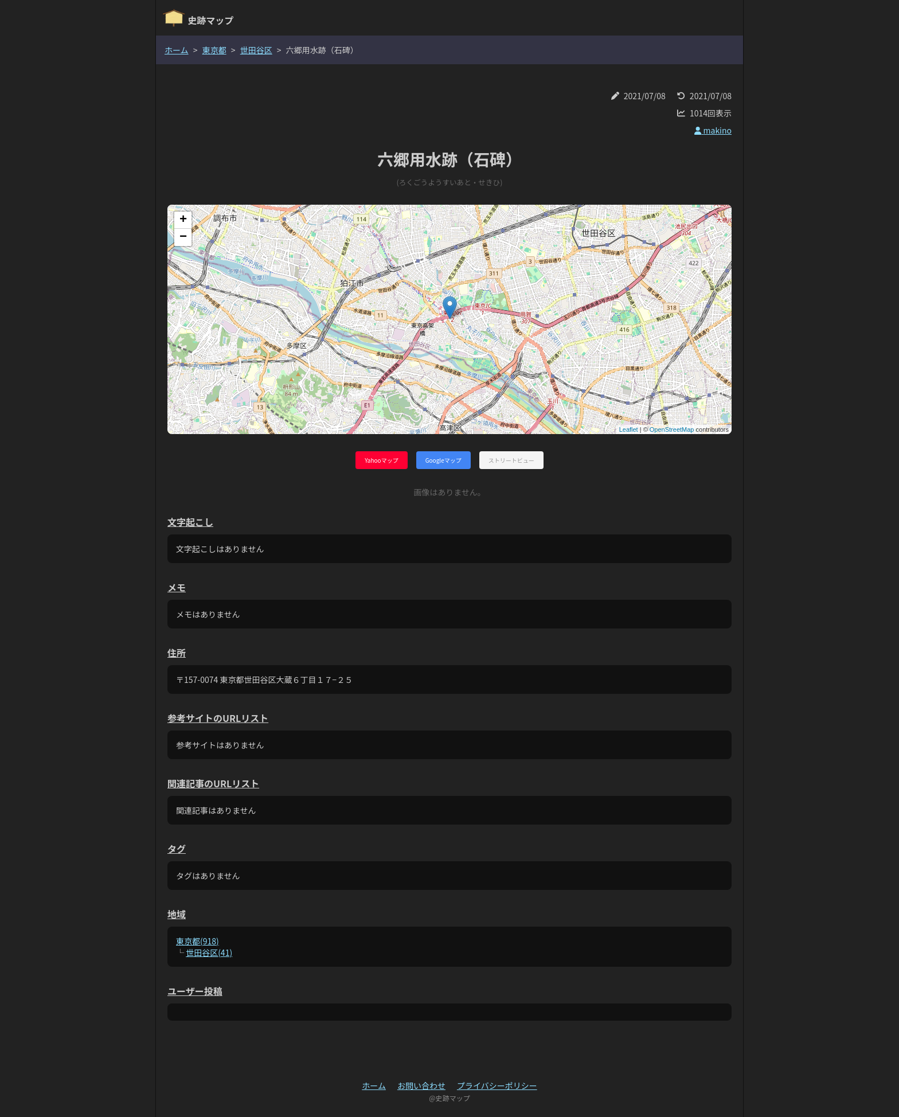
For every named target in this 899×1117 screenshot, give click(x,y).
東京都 (214, 50)
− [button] (183, 237)
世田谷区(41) (209, 952)
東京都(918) (197, 941)
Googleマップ (443, 460)
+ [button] (183, 220)
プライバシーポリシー (497, 1085)
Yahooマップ (381, 460)
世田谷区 (256, 50)
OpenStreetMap (672, 429)
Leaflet (628, 429)
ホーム (177, 50)
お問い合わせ (421, 1085)
